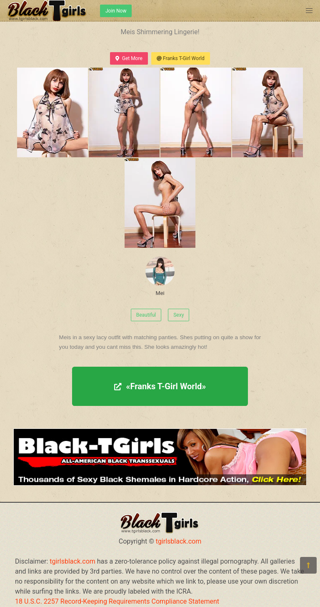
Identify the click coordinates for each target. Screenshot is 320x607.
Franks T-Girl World (181, 58)
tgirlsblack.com (179, 541)
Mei (160, 276)
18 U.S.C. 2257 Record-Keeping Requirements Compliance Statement (117, 601)
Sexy (178, 315)
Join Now (115, 11)
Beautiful (146, 315)
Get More (128, 58)
